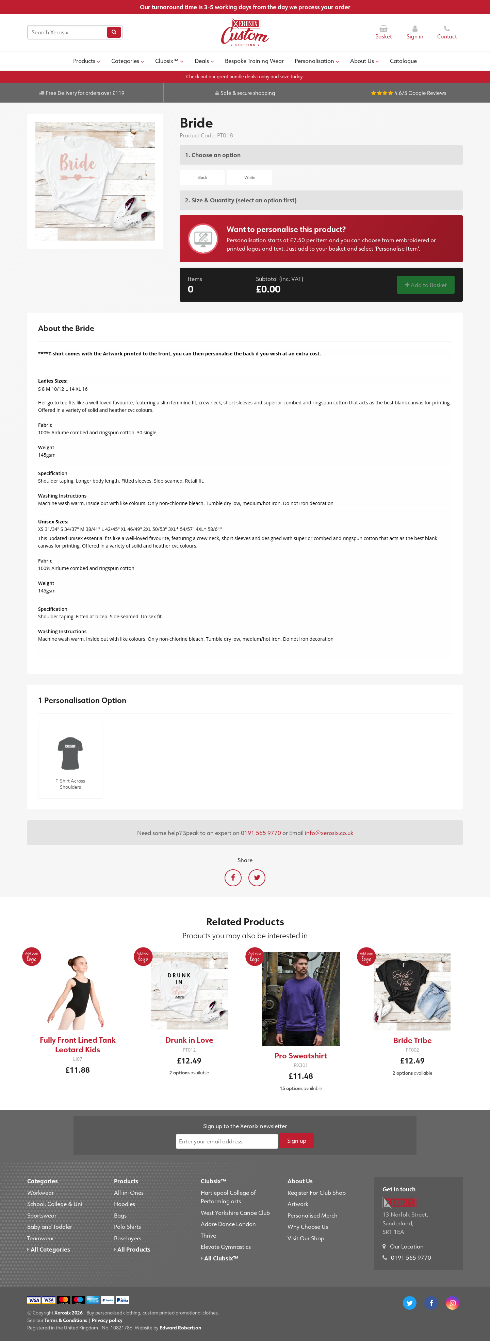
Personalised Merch (313, 1215)
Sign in (415, 32)
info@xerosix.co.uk (329, 832)
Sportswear (41, 1215)
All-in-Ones (129, 1192)
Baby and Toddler (49, 1226)
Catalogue (403, 60)
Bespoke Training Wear (254, 60)
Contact (447, 32)
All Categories (48, 1249)
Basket (383, 32)
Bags (120, 1215)
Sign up (296, 1140)
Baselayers (127, 1238)
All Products (132, 1249)
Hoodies (124, 1203)
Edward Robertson (180, 1327)
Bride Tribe (412, 1040)
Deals (204, 60)
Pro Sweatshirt (301, 1055)
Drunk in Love (189, 1040)
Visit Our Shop (306, 1238)
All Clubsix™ (219, 1258)
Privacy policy (107, 1320)
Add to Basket (426, 284)
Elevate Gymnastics (226, 1246)
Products (86, 60)
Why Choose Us (308, 1226)
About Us (364, 60)
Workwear (40, 1192)
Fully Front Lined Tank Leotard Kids (78, 1044)
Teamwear (40, 1238)
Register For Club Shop (317, 1192)
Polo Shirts (127, 1226)
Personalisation (317, 60)
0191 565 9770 (261, 832)
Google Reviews (427, 92)
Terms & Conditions (66, 1320)
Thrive (208, 1235)
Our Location (407, 1246)
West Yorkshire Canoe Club (235, 1212)
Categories (127, 60)
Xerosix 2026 (68, 1312)
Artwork (298, 1203)
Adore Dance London (228, 1223)
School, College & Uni (54, 1203)
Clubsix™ (169, 60)
